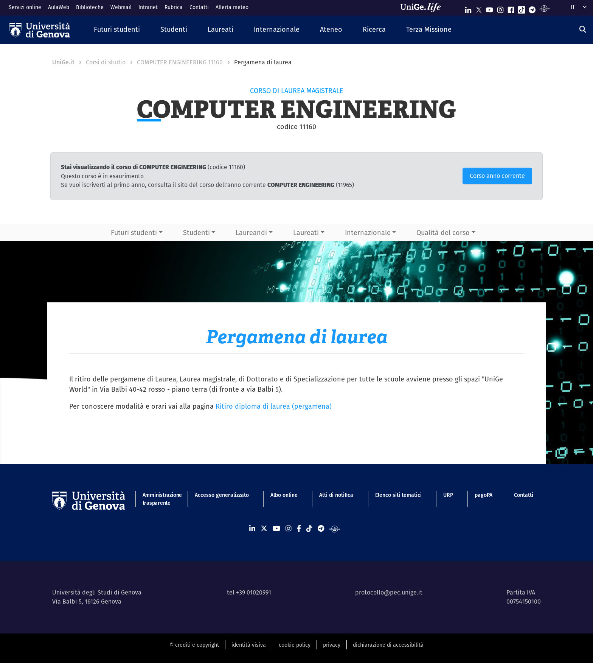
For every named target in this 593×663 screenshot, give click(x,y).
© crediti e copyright (194, 645)
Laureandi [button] (251, 232)
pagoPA (483, 495)
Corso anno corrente (497, 175)
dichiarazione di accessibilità (388, 645)
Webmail (121, 7)
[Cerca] (582, 29)
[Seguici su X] (479, 8)
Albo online (284, 495)
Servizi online (25, 7)
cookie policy (294, 645)
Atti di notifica (336, 495)
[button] (117, 30)
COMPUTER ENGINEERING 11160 (180, 62)
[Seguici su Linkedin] (468, 8)
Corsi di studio (106, 62)
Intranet (148, 7)
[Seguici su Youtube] (489, 8)
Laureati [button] (306, 232)
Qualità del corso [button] (443, 232)
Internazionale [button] (368, 232)
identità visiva (248, 645)
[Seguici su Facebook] (511, 8)
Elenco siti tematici (398, 495)
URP (448, 495)
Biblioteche (90, 7)
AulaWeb (58, 7)
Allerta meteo (232, 7)
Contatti (199, 7)
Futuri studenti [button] (134, 232)
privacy (331, 645)
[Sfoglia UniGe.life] (423, 7)
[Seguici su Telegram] (532, 8)
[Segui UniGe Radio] (544, 8)
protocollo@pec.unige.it (388, 592)
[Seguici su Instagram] (500, 8)
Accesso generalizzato (222, 495)
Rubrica (174, 7)
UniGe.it (63, 62)
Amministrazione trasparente (158, 499)
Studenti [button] (196, 232)
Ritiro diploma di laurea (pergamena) (274, 406)
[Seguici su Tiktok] (521, 8)
